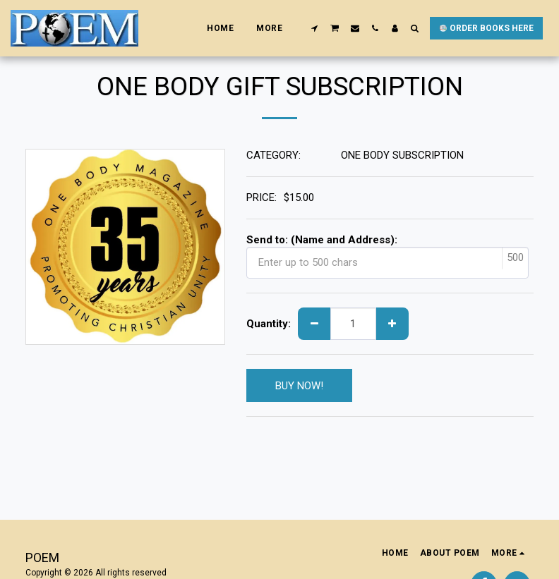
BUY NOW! (299, 385)
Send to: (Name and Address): (321, 239)
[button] (315, 28)
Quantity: (268, 323)
